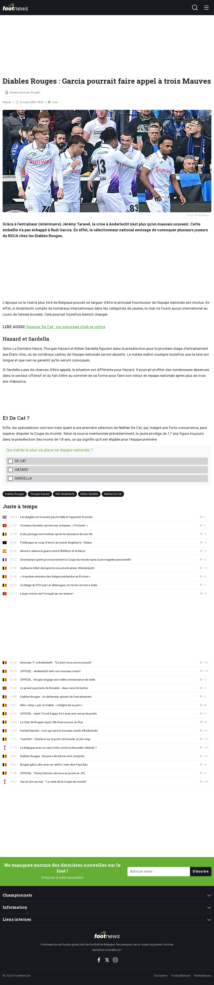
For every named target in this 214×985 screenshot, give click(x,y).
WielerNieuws (202, 975)
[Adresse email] (158, 871)
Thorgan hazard (39, 494)
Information (15, 907)
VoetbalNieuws (181, 975)
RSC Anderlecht (65, 494)
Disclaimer (161, 975)
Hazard (21, 470)
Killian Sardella (89, 494)
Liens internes (17, 919)
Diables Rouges (14, 494)
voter (54, 102)
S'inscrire (201, 871)
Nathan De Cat (113, 494)
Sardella (23, 478)
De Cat (20, 461)
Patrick (7, 102)
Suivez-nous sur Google (25, 92)
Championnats (17, 895)
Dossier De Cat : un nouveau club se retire (65, 326)
